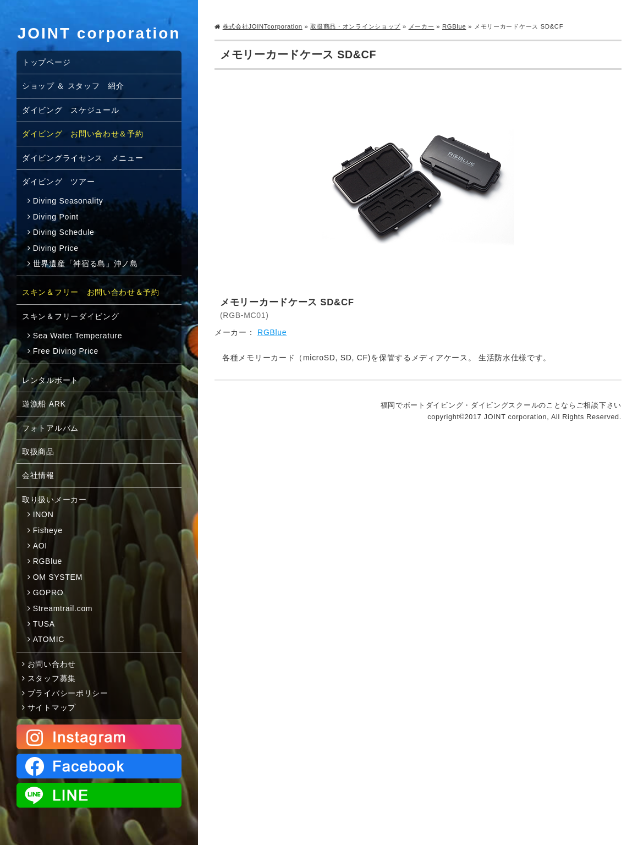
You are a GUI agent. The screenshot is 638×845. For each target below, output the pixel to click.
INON (43, 514)
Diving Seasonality (68, 200)
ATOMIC (48, 639)
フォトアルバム (50, 428)
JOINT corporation (99, 33)
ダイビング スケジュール (70, 110)
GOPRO (48, 592)
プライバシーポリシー (68, 693)
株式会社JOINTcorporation (262, 26)
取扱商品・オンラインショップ (355, 26)
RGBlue (454, 26)
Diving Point (56, 216)
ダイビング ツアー (58, 181)
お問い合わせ (52, 664)
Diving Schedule (64, 232)
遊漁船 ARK (44, 403)
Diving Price (56, 248)
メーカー (422, 26)
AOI (40, 545)
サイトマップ (52, 707)
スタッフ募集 (52, 678)
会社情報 (38, 475)
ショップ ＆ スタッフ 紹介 (73, 85)
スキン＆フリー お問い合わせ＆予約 (91, 292)
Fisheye (48, 530)
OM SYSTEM (57, 577)
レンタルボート (50, 380)
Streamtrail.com (63, 608)
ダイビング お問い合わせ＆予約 (83, 133)
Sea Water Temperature (78, 335)
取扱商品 (38, 451)
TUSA (44, 623)
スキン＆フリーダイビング (70, 316)
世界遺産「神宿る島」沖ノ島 (85, 263)
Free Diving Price (65, 351)
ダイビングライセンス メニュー (83, 157)
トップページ (46, 62)
